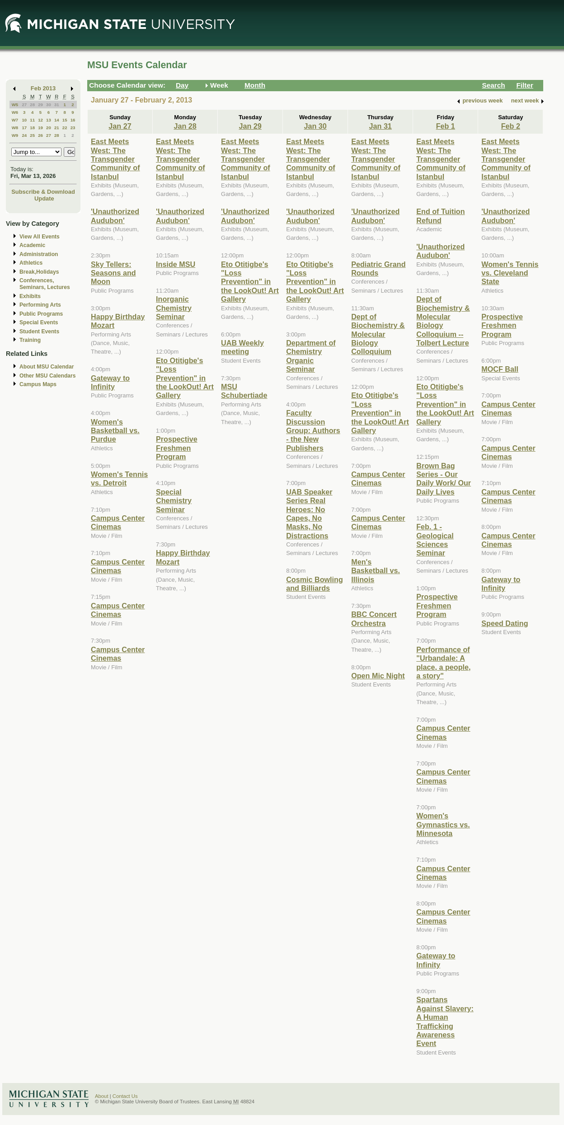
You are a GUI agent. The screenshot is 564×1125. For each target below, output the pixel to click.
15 (64, 119)
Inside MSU (175, 264)
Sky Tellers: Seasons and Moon (113, 273)
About (101, 1096)
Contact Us (125, 1096)
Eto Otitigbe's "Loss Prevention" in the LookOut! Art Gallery (185, 378)
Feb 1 (445, 126)
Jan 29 (250, 126)
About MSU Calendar (46, 367)
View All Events (39, 236)
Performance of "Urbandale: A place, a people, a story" (443, 662)
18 (32, 127)
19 (40, 127)
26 (40, 135)
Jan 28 (185, 126)
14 (56, 119)
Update (44, 198)
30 (48, 104)
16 (72, 119)
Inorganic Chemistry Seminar (174, 308)
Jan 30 (315, 126)
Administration (38, 254)
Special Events (38, 322)
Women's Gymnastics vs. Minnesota (443, 824)
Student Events (39, 331)
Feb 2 (510, 126)
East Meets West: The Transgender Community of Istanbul (115, 159)
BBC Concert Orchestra (374, 618)
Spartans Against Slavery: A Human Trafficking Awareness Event (445, 1021)
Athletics (30, 263)
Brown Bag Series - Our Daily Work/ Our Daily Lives (443, 479)
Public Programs (41, 314)
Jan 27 (119, 126)
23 (72, 127)
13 (48, 119)
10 (24, 119)
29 (40, 104)
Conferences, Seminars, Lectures (44, 283)
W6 (15, 112)
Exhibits (30, 296)
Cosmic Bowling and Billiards (314, 583)
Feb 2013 (43, 88)
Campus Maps (37, 384)
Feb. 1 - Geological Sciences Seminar (435, 540)
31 (56, 104)
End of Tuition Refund (440, 215)
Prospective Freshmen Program (176, 448)
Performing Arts (40, 305)
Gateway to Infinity (110, 382)
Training (30, 340)
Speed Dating (504, 623)
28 (32, 104)
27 (24, 104)
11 (32, 119)
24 (24, 135)
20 (48, 127)
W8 (15, 127)
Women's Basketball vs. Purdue (115, 430)
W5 (15, 104)
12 (40, 119)
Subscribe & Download (43, 191)
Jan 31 (380, 126)
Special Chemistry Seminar (174, 500)
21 (56, 127)
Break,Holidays (39, 272)
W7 (15, 119)
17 (24, 127)
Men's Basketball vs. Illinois (375, 571)
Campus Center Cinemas (118, 522)
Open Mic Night (377, 676)
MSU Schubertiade (244, 391)
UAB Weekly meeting (242, 347)
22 (64, 127)
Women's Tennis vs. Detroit (119, 478)
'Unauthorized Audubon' (115, 215)
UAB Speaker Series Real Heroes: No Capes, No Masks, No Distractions (309, 514)
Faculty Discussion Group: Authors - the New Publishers (313, 430)
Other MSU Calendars (47, 376)
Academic (32, 245)
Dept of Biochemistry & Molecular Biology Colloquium (378, 334)
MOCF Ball (499, 369)
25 (32, 135)
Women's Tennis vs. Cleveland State (509, 273)
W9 (15, 135)
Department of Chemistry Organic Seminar (311, 356)
